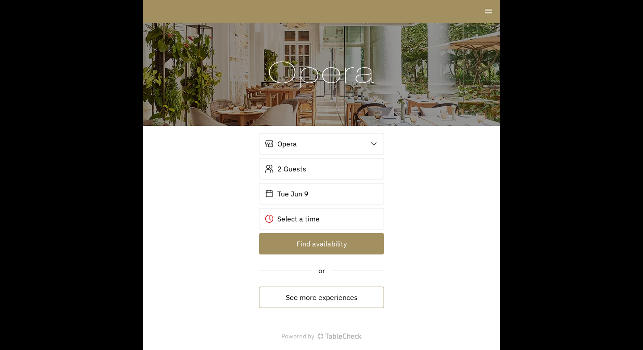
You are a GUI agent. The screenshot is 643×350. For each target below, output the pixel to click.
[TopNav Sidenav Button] (488, 11)
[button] (321, 143)
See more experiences (322, 297)
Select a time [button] (292, 218)
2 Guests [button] (285, 168)
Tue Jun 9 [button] (287, 193)
